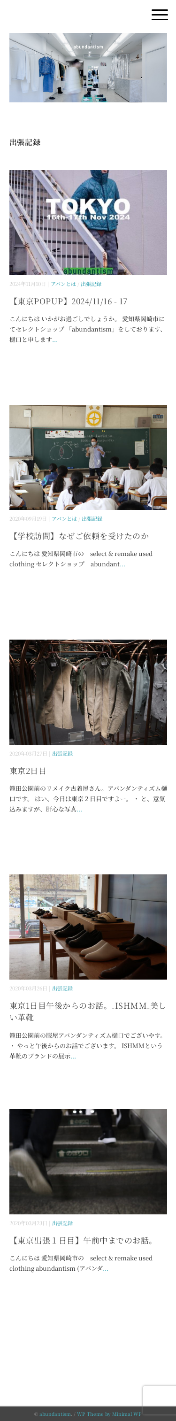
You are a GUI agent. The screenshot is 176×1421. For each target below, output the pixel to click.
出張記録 (91, 283)
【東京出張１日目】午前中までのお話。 (83, 1240)
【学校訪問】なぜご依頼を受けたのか (79, 535)
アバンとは (63, 283)
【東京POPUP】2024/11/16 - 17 (68, 301)
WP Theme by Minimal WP (109, 1413)
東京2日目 (28, 770)
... (55, 339)
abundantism (55, 1413)
